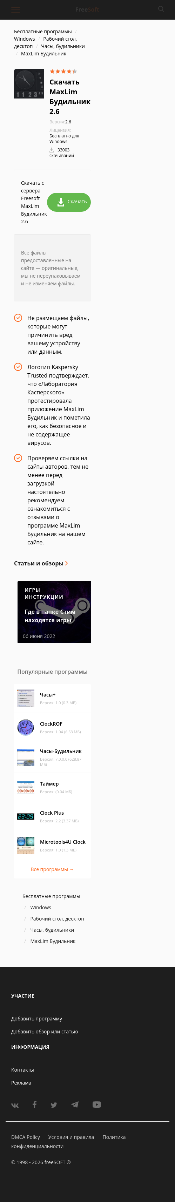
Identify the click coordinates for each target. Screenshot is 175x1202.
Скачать (72, 202)
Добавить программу (36, 1018)
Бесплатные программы (43, 31)
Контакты (22, 1069)
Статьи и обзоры (38, 563)
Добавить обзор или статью (44, 1031)
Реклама (21, 1082)
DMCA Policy (25, 1137)
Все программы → (52, 869)
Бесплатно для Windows (64, 138)
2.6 (60, 122)
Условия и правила (71, 1137)
